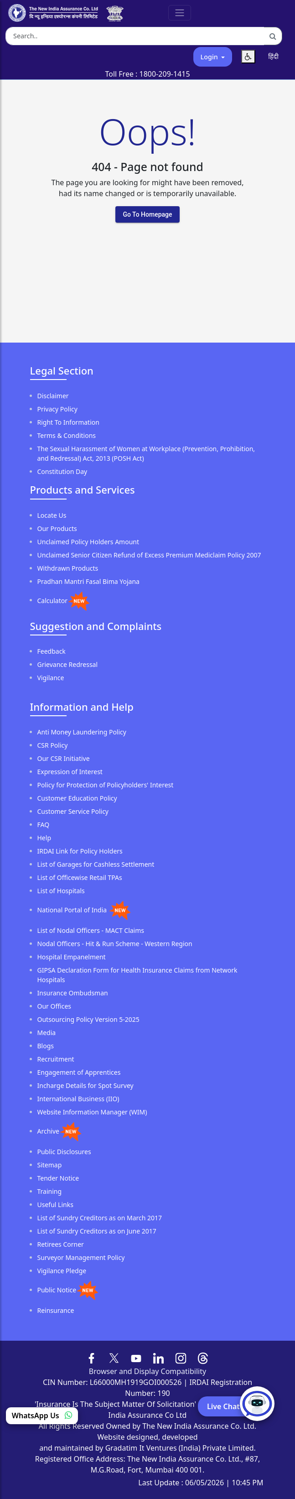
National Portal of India (73, 910)
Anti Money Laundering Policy (81, 732)
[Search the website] (134, 36)
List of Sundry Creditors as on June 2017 (96, 1231)
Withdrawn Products (67, 568)
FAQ (43, 824)
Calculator (52, 600)
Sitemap (49, 1165)
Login (210, 56)
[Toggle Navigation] (179, 13)
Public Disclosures (64, 1151)
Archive (48, 1131)
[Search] (273, 36)
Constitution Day (62, 471)
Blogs (45, 1045)
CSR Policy (52, 745)
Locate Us (52, 515)
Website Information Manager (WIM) (92, 1112)
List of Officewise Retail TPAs (79, 877)
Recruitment (55, 1059)
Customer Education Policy (77, 798)
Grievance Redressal (67, 664)
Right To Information (68, 422)
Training (49, 1191)
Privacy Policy (57, 409)
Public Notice (57, 1290)
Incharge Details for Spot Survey (85, 1085)
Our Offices (54, 1006)
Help (44, 837)
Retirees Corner (60, 1244)
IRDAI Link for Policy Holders (80, 851)
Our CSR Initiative (63, 758)
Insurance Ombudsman (72, 993)
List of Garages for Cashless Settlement (96, 864)
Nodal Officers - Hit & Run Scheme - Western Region (114, 943)
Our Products (57, 528)
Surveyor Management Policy (81, 1257)
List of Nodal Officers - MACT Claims (91, 930)
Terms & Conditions (66, 435)
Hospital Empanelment (71, 956)
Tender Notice (58, 1178)
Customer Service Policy (73, 811)
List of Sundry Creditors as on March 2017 (99, 1217)
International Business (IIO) (78, 1098)
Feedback (51, 651)
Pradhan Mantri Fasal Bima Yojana (88, 581)
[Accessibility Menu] (248, 56)
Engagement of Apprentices (79, 1072)
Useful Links (55, 1204)
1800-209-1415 (165, 74)
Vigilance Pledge (62, 1270)
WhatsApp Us (42, 1416)
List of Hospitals (61, 890)
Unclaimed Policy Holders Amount (88, 541)
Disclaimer (53, 395)
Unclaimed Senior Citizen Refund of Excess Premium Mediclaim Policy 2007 (149, 555)
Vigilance (50, 677)
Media (46, 1032)
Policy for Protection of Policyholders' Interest (105, 785)
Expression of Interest (70, 771)
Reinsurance (55, 1310)
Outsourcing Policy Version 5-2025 (88, 1019)
